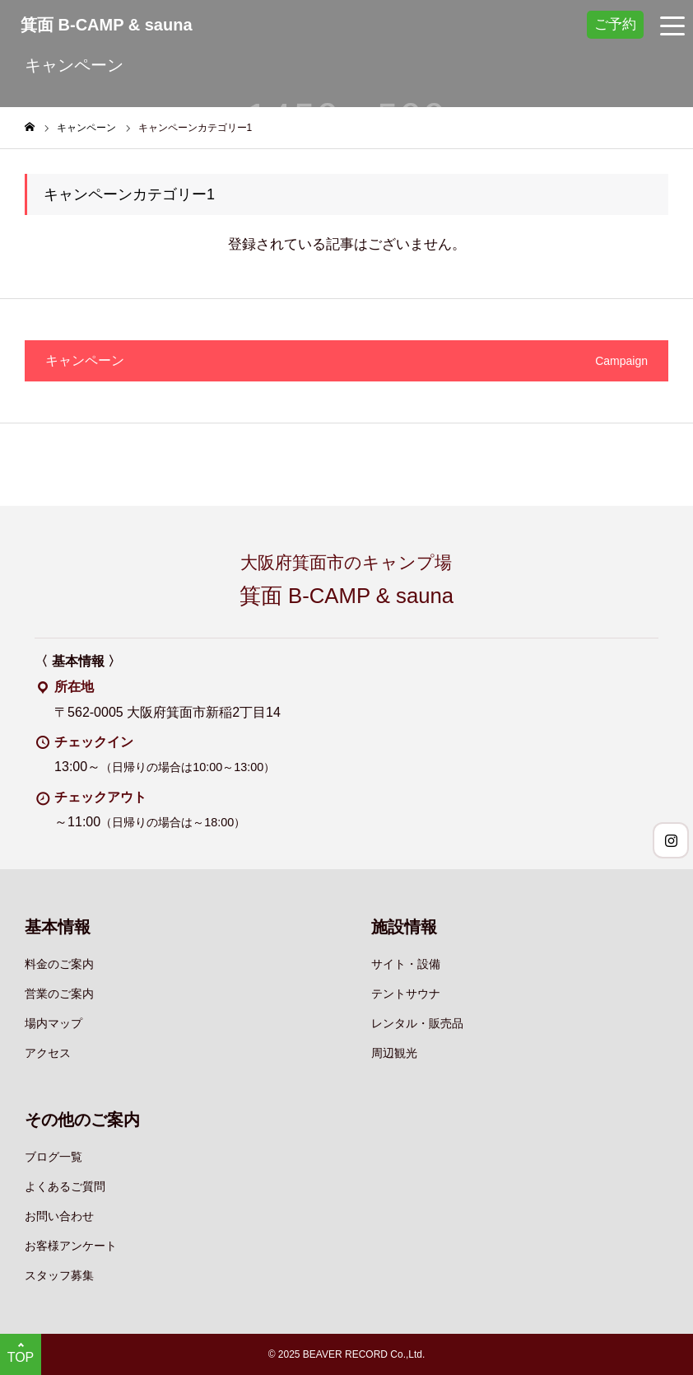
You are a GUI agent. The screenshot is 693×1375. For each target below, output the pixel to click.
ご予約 (615, 24)
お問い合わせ (59, 1216)
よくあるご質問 (65, 1186)
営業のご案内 (59, 993)
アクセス (48, 1052)
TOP (21, 1357)
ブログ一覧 (53, 1156)
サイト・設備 (405, 963)
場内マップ (53, 1023)
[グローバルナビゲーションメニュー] (672, 24)
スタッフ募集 (59, 1275)
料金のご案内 (59, 963)
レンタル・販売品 (417, 1023)
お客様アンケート (71, 1245)
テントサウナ (405, 993)
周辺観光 (394, 1052)
